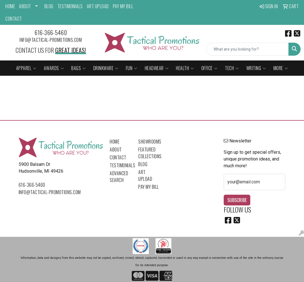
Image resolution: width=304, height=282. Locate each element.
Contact (13, 18)
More (280, 68)
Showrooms (149, 141)
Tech (232, 68)
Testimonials (70, 6)
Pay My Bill (123, 6)
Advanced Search (119, 176)
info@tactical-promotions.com (51, 39)
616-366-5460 (51, 32)
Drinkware (105, 68)
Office (209, 68)
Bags (78, 68)
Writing (256, 68)
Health (185, 68)
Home (10, 6)
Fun (131, 68)
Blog (48, 6)
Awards (54, 68)
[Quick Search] (247, 49)
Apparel (26, 68)
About (25, 6)
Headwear (157, 68)
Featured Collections (149, 153)
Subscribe (237, 200)
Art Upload (98, 6)
